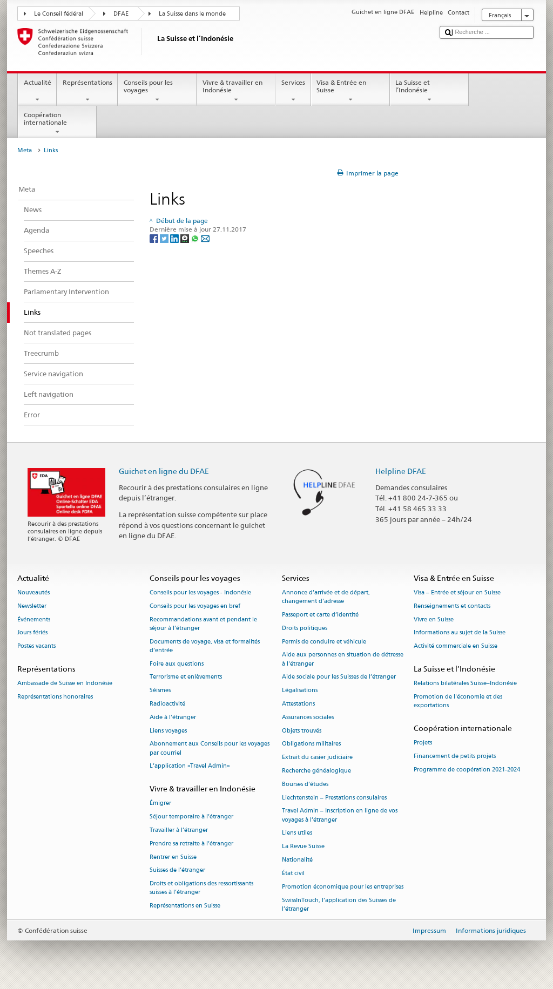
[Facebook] (155, 238)
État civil (293, 873)
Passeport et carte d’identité (320, 614)
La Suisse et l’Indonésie (429, 91)
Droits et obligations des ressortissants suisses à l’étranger (201, 888)
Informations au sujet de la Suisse (459, 632)
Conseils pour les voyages (157, 91)
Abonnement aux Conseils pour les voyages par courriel (209, 748)
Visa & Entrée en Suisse (350, 91)
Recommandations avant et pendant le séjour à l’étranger (203, 624)
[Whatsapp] (196, 238)
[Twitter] (165, 238)
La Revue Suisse (303, 846)
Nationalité (297, 859)
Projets (423, 743)
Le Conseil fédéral (58, 13)
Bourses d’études (305, 784)
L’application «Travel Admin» (190, 766)
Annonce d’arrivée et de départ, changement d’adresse (326, 597)
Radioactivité (167, 703)
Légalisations (300, 690)
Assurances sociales (308, 717)
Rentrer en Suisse (173, 857)
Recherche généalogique (316, 770)
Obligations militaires (311, 744)
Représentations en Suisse (185, 906)
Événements (33, 619)
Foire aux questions (177, 663)
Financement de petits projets (455, 756)
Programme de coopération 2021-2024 (467, 769)
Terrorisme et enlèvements (186, 677)
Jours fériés (32, 632)
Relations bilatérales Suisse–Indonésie (465, 683)
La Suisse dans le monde (192, 13)
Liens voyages (168, 730)
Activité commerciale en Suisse (455, 646)
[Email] (205, 238)
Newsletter (31, 605)
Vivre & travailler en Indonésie (236, 91)
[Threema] (185, 238)
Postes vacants (36, 646)
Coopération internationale (57, 124)
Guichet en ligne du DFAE (164, 471)
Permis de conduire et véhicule (324, 641)
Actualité (37, 91)
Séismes (160, 690)
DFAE (121, 13)
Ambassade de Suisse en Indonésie (64, 683)
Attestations (298, 703)
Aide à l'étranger (173, 717)
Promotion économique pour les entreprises (342, 886)
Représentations (87, 91)
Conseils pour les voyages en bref (195, 605)
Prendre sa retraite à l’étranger (191, 843)
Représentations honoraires (55, 696)
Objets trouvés (301, 730)
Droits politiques (304, 628)
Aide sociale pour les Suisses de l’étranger (339, 677)
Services (293, 91)
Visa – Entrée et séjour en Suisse (457, 592)
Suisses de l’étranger (177, 870)
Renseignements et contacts (452, 605)
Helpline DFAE (400, 471)
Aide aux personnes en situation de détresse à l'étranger (342, 659)
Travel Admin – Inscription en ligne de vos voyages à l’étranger (339, 815)
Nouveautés (33, 592)
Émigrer (160, 803)
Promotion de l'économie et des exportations (458, 701)
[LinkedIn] (175, 238)
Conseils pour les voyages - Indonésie (200, 592)
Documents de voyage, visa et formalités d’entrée (205, 646)
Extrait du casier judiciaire (317, 757)
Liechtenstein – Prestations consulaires (334, 797)
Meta (24, 150)
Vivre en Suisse (434, 619)
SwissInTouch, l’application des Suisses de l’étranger (339, 904)
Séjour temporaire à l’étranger (191, 817)
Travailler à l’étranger (179, 830)
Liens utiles (297, 833)
